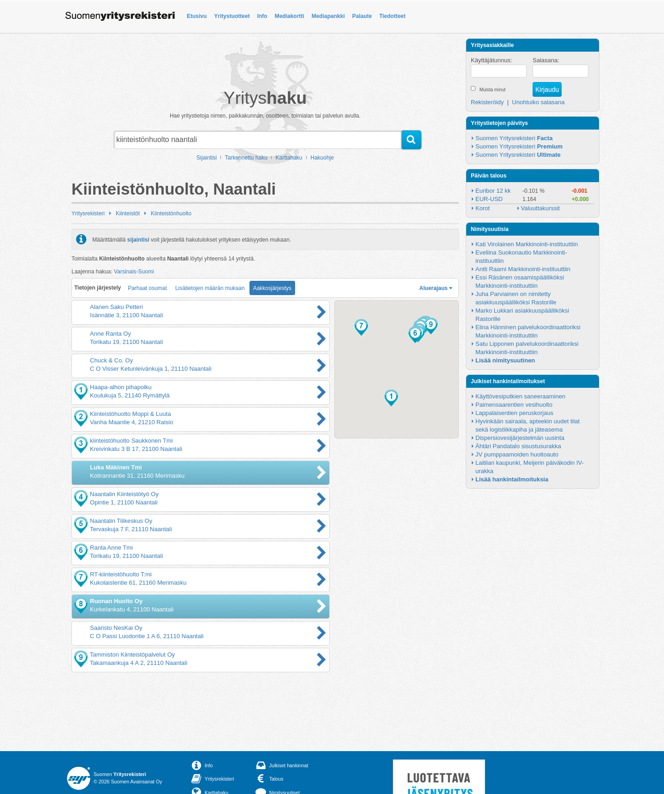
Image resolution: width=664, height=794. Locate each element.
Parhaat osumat (147, 288)
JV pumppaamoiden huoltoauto (516, 454)
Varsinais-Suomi (134, 271)
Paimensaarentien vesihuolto (513, 404)
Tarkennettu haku (246, 157)
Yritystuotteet (231, 16)
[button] (391, 398)
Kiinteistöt (128, 213)
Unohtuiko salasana (538, 102)
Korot (482, 208)
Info (262, 16)
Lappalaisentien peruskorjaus (514, 412)
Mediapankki (328, 16)
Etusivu (197, 16)
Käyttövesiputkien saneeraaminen (520, 396)
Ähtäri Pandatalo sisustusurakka (518, 446)
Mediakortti (289, 16)
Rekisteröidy (487, 102)
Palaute (362, 16)
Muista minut (493, 89)
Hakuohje (322, 157)
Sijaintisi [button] (206, 157)
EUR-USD (489, 199)
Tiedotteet (392, 16)
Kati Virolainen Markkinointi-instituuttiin (526, 244)
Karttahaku (289, 157)
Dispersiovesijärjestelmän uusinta (519, 437)
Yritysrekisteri (88, 213)
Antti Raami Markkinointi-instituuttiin (522, 269)
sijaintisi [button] (138, 239)
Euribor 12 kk (493, 190)
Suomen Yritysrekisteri (513, 138)
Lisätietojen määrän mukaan (210, 288)
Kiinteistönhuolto (171, 213)
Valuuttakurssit (540, 208)
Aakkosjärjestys (272, 288)
